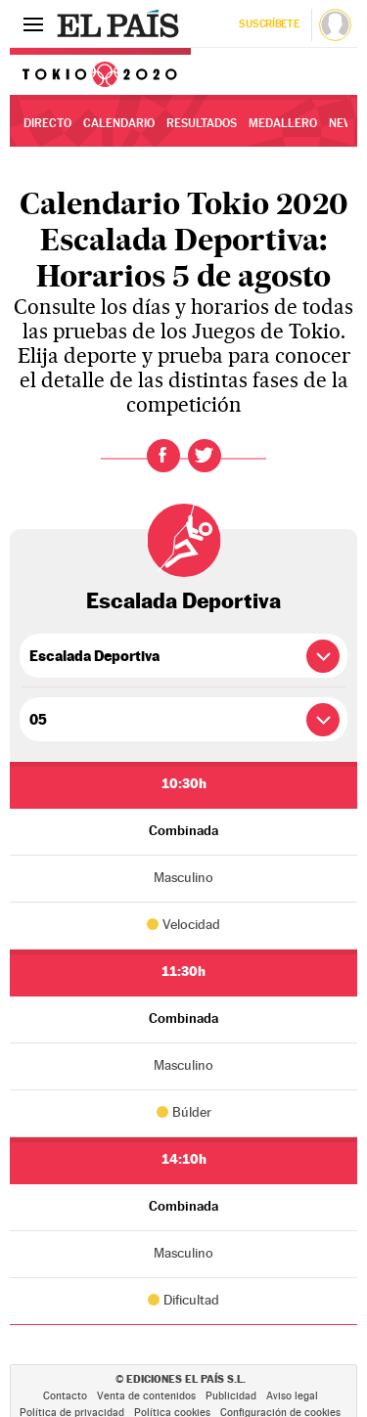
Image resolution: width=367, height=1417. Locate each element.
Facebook (163, 455)
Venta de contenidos (146, 1396)
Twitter (204, 455)
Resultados (201, 123)
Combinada (183, 830)
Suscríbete (268, 24)
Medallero (283, 123)
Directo (47, 123)
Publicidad (231, 1396)
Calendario (119, 123)
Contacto (65, 1396)
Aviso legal (292, 1396)
